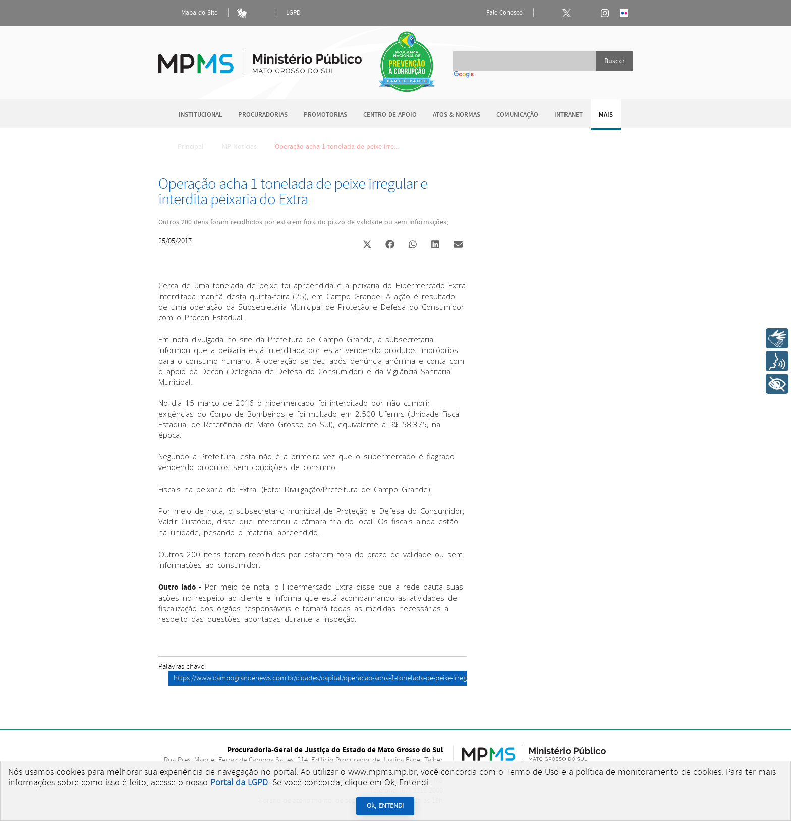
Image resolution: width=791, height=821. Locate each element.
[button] (367, 245)
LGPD (293, 13)
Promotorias (325, 115)
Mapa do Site (190, 13)
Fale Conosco (496, 13)
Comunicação (517, 115)
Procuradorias (263, 115)
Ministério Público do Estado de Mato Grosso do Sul (260, 57)
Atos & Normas (456, 115)
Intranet (568, 115)
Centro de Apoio (390, 115)
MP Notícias (239, 147)
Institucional (200, 115)
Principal (184, 147)
